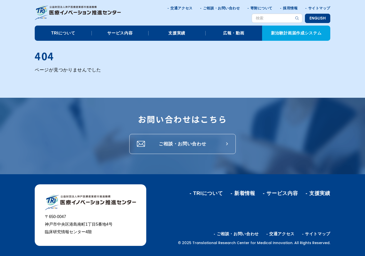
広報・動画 (233, 33)
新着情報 (244, 193)
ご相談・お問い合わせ (221, 8)
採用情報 (290, 8)
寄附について (261, 8)
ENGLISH (317, 18)
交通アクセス (181, 8)
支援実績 (176, 33)
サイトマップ (319, 8)
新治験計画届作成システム (296, 33)
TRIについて (63, 33)
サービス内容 (120, 33)
